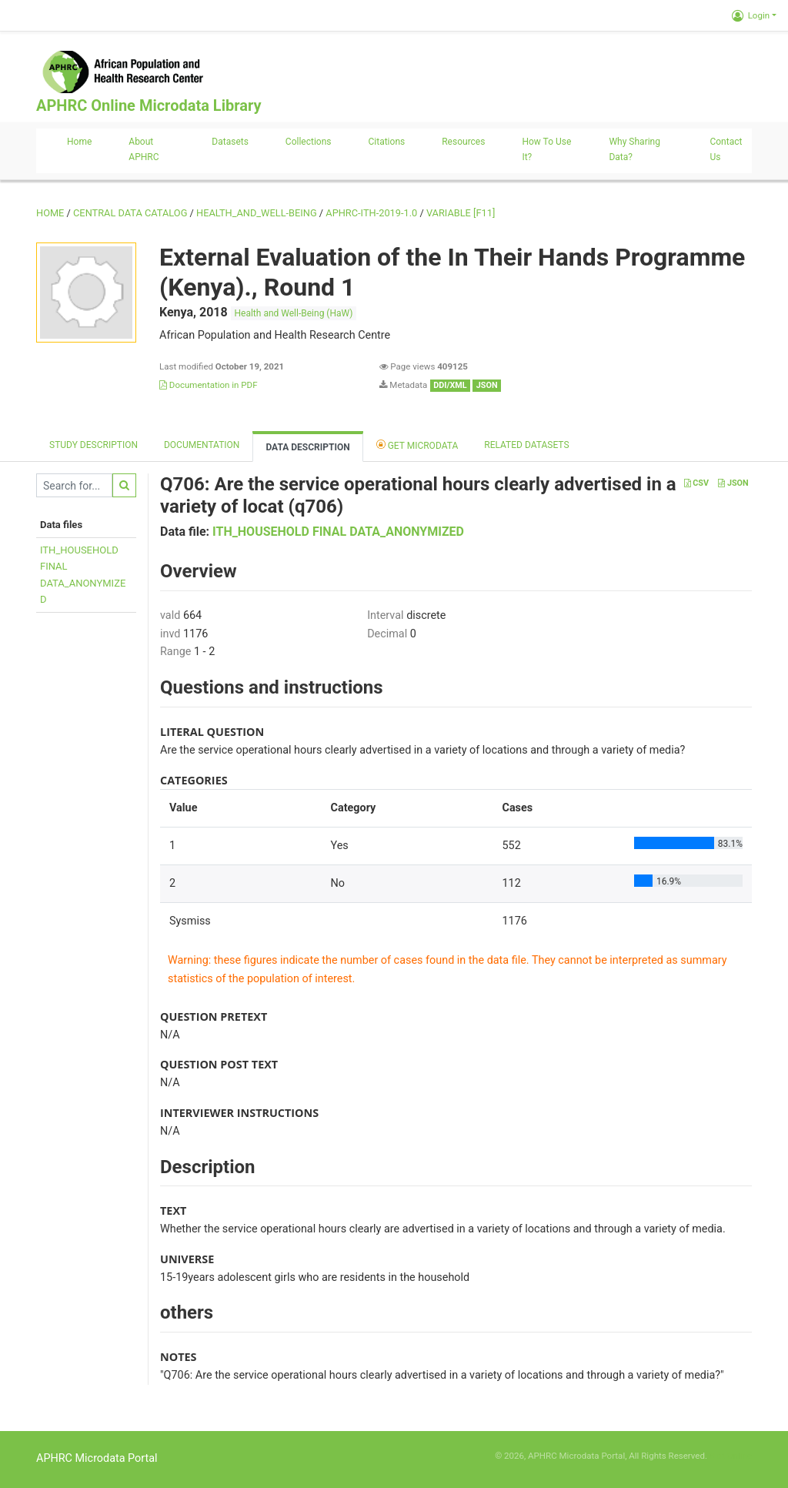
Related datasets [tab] (526, 445)
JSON (733, 483)
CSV (696, 483)
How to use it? (546, 149)
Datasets (230, 141)
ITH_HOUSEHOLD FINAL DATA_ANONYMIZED (338, 531)
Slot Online (731, 1455)
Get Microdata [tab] (417, 444)
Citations (387, 141)
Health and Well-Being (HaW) (294, 313)
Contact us (726, 149)
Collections (308, 141)
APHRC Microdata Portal (97, 1458)
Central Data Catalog (130, 213)
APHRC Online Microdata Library (148, 105)
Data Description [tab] (307, 447)
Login (751, 15)
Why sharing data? (634, 149)
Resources (463, 141)
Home (79, 141)
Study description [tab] (93, 445)
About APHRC (144, 149)
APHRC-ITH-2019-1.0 (371, 213)
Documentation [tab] (201, 445)
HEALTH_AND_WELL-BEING (256, 213)
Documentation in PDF (208, 385)
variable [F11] (460, 213)
